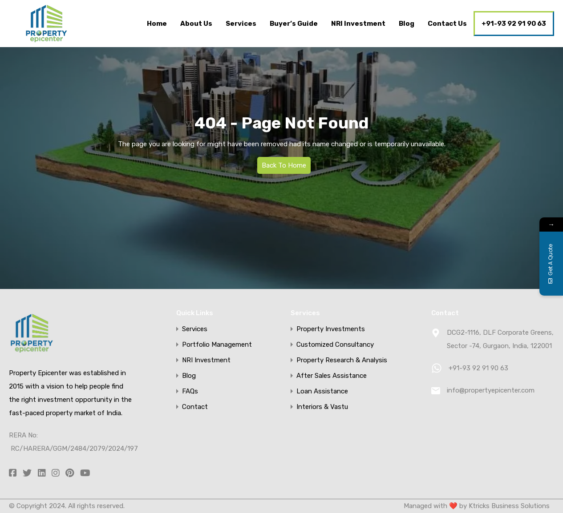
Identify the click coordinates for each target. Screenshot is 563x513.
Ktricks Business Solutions (508, 506)
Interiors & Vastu (322, 407)
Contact (195, 407)
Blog (406, 24)
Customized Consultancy (335, 344)
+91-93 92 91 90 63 (514, 24)
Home (157, 24)
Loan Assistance (322, 391)
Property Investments (330, 329)
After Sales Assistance (331, 376)
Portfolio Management (217, 344)
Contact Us (447, 24)
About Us (196, 24)
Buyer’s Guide (294, 24)
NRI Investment (358, 24)
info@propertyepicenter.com (491, 390)
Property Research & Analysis (341, 360)
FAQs (190, 391)
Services (241, 24)
